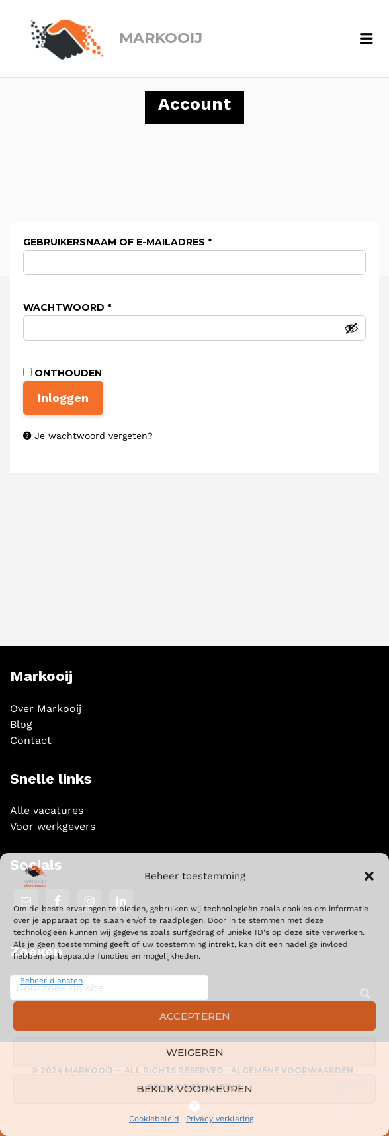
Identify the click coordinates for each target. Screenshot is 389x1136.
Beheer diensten (51, 980)
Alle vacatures (46, 810)
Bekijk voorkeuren (194, 1088)
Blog (21, 724)
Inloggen (63, 398)
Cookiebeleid (154, 1118)
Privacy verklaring (219, 1118)
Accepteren (194, 1016)
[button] (369, 876)
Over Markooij (45, 708)
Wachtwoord (87, 307)
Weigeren (195, 1052)
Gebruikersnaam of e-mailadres (138, 242)
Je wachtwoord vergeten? (93, 435)
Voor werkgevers (52, 826)
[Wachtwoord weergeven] (351, 328)
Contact (31, 740)
